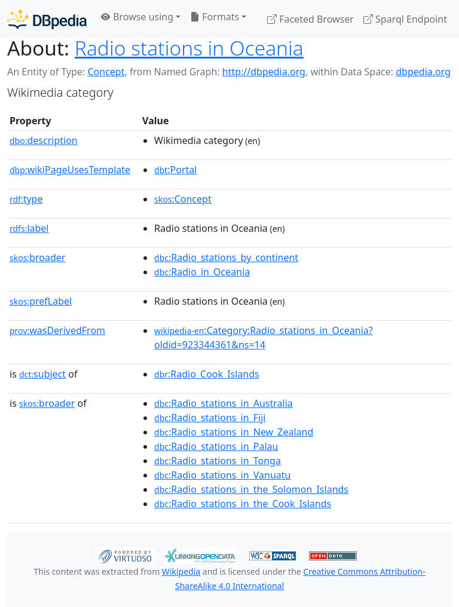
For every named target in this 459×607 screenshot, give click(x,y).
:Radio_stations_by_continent (226, 257)
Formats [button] (214, 16)
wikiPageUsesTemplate (70, 169)
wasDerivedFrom (57, 330)
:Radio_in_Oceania (202, 271)
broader (37, 257)
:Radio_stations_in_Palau (216, 446)
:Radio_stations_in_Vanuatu (222, 475)
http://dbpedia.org (263, 71)
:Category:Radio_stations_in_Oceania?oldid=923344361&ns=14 (263, 337)
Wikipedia (181, 571)
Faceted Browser (310, 19)
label (29, 228)
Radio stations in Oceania (189, 48)
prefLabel (41, 301)
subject (42, 374)
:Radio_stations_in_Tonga (217, 460)
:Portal (175, 169)
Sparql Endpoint (405, 19)
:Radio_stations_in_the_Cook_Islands (242, 503)
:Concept (183, 199)
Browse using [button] (137, 16)
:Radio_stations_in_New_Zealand (233, 432)
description (44, 140)
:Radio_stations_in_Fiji (209, 417)
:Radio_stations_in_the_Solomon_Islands (251, 489)
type (26, 199)
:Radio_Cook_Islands (206, 374)
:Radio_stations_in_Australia (223, 403)
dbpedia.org (423, 71)
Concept (105, 71)
